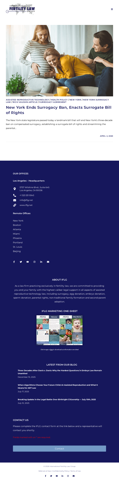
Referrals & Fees (45, 471)
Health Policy (59, 100)
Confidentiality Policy (61, 471)
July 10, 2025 (23, 403)
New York (75, 100)
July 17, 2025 (23, 392)
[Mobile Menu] (112, 9)
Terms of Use (75, 471)
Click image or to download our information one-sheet (60, 349)
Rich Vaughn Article (25, 102)
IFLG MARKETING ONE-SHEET (60, 311)
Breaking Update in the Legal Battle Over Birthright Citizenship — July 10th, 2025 (57, 399)
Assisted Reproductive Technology (27, 100)
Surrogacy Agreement (52, 102)
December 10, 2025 (27, 377)
